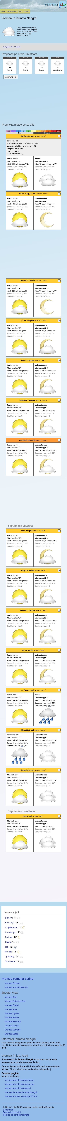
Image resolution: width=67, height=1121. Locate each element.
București (9, 922)
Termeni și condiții (12, 1112)
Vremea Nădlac (12, 1017)
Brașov (8, 917)
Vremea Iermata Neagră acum (19, 1080)
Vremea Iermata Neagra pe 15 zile (21, 1096)
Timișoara (10, 961)
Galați (8, 942)
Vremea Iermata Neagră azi (18, 1088)
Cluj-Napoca (11, 927)
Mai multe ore (10, 77)
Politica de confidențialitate (16, 1115)
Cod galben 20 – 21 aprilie (11, 47)
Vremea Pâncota (13, 1021)
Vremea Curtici (12, 1005)
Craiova (8, 937)
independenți (45, 1069)
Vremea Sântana (12, 1029)
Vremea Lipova (12, 1013)
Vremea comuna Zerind (17, 978)
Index (3, 11)
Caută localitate (12, 11)
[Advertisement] (33, 254)
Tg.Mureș (9, 956)
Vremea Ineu (11, 1009)
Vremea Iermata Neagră (16, 987)
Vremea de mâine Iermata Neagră (21, 1092)
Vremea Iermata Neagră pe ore (19, 1084)
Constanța (10, 932)
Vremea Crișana (12, 983)
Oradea (8, 951)
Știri (20, 11)
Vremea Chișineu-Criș (15, 1001)
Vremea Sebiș (11, 1033)
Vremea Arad (11, 997)
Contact (26, 11)
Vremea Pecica (12, 1025)
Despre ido (8, 1109)
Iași (6, 947)
